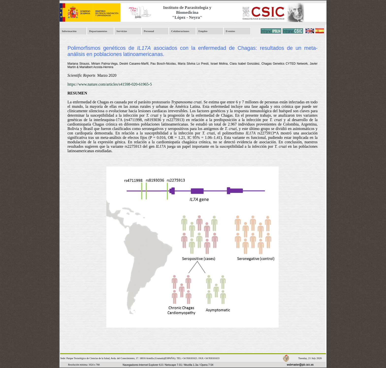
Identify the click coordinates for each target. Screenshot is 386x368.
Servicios (121, 31)
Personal (149, 31)
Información (69, 31)
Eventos (230, 31)
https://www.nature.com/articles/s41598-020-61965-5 (109, 84)
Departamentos (98, 31)
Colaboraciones (180, 31)
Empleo (203, 31)
